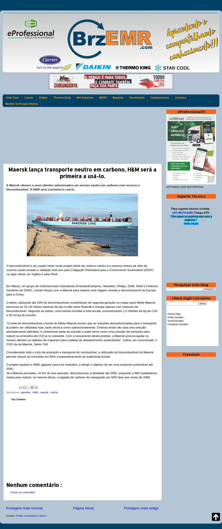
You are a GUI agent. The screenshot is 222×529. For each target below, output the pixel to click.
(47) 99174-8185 (182, 212)
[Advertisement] (82, 134)
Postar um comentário (23, 492)
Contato (180, 97)
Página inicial (83, 508)
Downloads (137, 97)
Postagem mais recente (24, 508)
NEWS (103, 97)
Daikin (43, 97)
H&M (36, 392)
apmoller (26, 392)
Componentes (159, 97)
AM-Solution (84, 97)
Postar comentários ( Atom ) (31, 515)
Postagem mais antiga (141, 508)
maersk (44, 392)
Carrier (28, 97)
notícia (54, 392)
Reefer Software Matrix (21, 104)
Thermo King (62, 97)
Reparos (118, 97)
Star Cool (12, 97)
